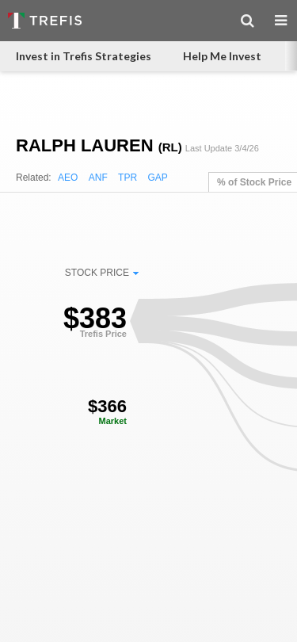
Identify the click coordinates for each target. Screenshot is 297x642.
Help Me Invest (222, 56)
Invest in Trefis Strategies (83, 56)
